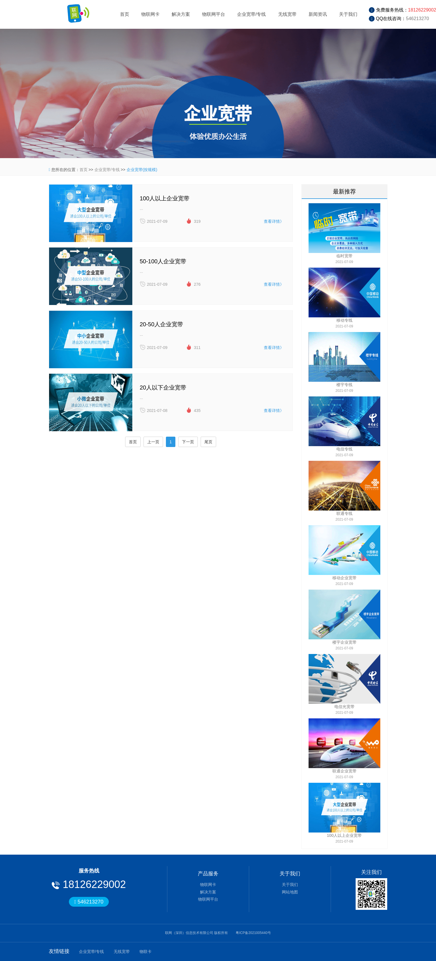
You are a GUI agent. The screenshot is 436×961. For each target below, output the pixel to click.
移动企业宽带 (344, 578)
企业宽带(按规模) (142, 169)
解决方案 (181, 14)
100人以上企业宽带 (344, 835)
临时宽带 (344, 256)
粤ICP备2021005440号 (253, 933)
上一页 (153, 444)
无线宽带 (287, 14)
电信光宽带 (344, 706)
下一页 (188, 444)
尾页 (208, 444)
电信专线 (344, 449)
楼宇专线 (344, 384)
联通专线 (344, 513)
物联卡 (145, 951)
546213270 (417, 18)
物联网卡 (150, 14)
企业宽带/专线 (251, 14)
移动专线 (344, 320)
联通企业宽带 (344, 771)
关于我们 (348, 14)
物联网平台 (213, 14)
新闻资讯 (318, 14)
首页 (124, 14)
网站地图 (290, 892)
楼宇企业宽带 (344, 642)
